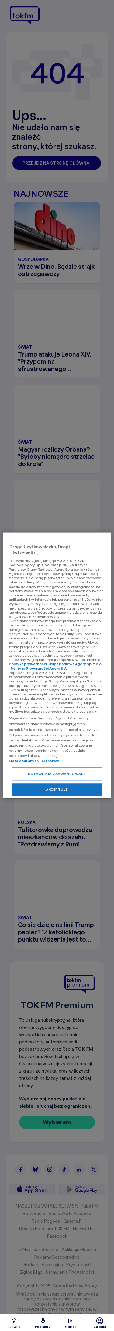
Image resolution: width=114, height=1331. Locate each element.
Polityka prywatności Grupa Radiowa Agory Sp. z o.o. (55, 664)
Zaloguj (100, 1322)
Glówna (14, 1322)
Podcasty (42, 1322)
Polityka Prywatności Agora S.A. (39, 668)
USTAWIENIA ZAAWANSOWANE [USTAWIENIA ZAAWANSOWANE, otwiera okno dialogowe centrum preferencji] (57, 774)
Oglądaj (71, 1322)
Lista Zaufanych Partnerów (34, 761)
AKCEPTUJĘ (57, 790)
